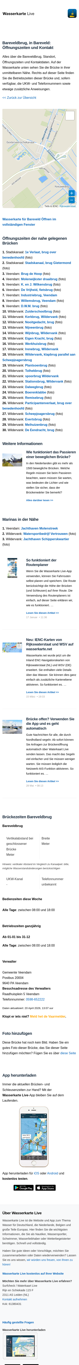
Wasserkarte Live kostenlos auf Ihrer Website (33, 1273)
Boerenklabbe (35, 392)
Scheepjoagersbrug (40, 413)
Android (52, 1173)
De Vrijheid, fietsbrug (37, 290)
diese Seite (68, 1053)
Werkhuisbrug (35, 343)
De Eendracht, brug (39, 430)
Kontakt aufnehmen (14, 1299)
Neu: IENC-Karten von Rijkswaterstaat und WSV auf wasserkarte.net (49, 644)
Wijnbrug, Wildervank (41, 333)
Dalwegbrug (34, 387)
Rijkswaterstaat (68, 206)
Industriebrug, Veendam (39, 295)
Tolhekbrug (33, 370)
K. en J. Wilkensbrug (36, 284)
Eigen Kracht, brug (39, 338)
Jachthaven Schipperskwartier (46, 539)
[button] (70, 115)
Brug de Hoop (31, 273)
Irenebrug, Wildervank (41, 349)
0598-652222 (35, 999)
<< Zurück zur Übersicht (19, 97)
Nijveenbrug (34, 327)
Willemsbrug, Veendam (38, 300)
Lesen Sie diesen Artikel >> (42, 612)
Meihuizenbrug (36, 424)
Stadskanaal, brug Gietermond (48, 263)
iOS (36, 1173)
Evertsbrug (33, 419)
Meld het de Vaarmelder (47, 1016)
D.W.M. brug (30, 306)
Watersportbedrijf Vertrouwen (45, 533)
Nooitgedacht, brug (39, 322)
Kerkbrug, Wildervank (41, 316)
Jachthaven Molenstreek (39, 528)
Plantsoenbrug (36, 365)
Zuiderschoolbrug (38, 311)
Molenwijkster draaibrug (39, 279)
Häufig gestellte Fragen (18, 1322)
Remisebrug (34, 397)
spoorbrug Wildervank (42, 376)
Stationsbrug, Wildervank (44, 381)
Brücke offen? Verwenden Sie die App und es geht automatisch (50, 723)
